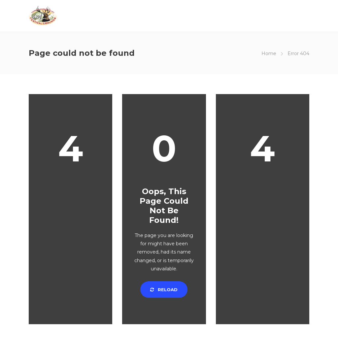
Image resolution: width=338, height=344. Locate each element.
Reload (164, 289)
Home (268, 53)
